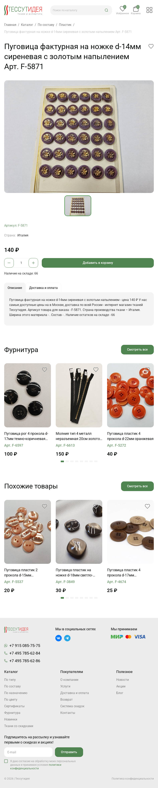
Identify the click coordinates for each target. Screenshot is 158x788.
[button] (106, 10)
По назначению (15, 693)
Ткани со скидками (18, 726)
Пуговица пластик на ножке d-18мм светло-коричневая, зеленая (74, 573)
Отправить (69, 752)
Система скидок (72, 706)
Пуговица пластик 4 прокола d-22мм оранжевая (130, 436)
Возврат (66, 699)
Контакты (67, 713)
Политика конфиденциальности (133, 778)
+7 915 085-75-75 (24, 645)
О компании (69, 680)
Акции (120, 686)
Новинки (10, 719)
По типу (10, 680)
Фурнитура (12, 713)
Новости (122, 680)
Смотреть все (137, 349)
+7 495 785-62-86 (24, 660)
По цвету (10, 699)
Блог (119, 693)
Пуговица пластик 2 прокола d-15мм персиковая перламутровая (21, 573)
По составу (12, 686)
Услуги (65, 686)
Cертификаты (14, 706)
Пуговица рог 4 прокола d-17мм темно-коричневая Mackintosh (26, 436)
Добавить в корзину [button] (98, 263)
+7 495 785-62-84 (24, 653)
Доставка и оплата (74, 693)
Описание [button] (15, 288)
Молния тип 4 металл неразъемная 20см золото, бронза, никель (78, 436)
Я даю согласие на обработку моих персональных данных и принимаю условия (43, 765)
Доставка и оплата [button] (43, 288)
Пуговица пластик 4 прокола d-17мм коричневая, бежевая (125, 573)
